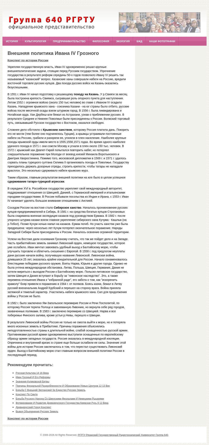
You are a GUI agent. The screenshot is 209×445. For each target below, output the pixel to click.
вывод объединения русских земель (37, 411)
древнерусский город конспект (33, 407)
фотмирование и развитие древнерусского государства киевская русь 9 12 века (62, 403)
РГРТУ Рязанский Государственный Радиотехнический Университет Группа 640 (123, 435)
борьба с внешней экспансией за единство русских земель (51, 390)
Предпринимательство (69, 41)
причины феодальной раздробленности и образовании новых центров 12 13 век (63, 385)
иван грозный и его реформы (33, 377)
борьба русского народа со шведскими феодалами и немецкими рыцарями (60, 398)
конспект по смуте (27, 394)
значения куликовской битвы (32, 381)
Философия (100, 41)
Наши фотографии (162, 41)
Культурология (35, 41)
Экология (123, 41)
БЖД (139, 41)
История (12, 41)
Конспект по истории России (28, 60)
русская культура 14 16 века (32, 373)
